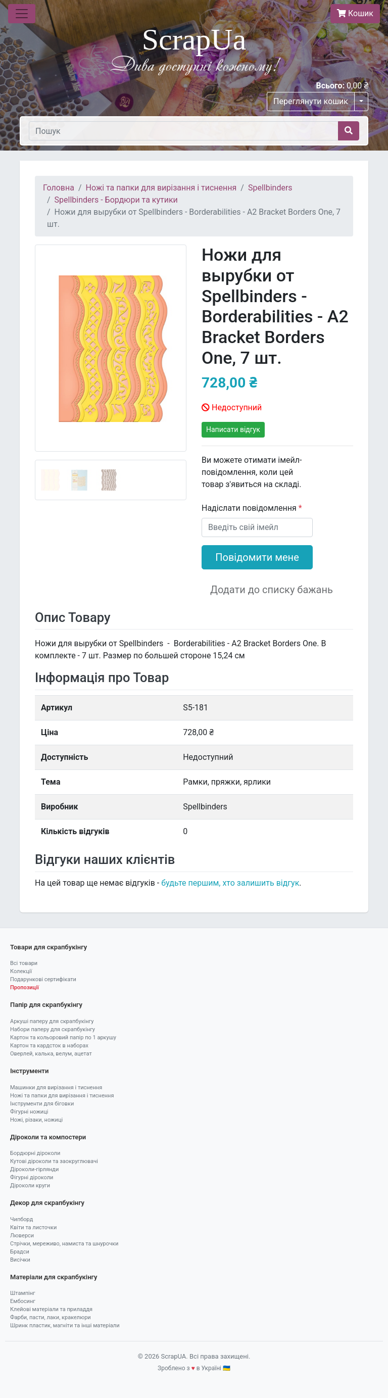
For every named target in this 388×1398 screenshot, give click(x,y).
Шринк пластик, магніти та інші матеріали (65, 1325)
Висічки (20, 1260)
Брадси (19, 1251)
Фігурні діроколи (31, 1177)
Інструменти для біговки (42, 1103)
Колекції (21, 971)
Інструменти (29, 1071)
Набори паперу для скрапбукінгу (52, 1029)
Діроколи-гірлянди (34, 1169)
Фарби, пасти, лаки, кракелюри (50, 1317)
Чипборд (21, 1219)
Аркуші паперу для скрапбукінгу (51, 1021)
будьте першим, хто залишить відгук (230, 883)
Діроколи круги (30, 1185)
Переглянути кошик (310, 101)
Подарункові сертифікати (43, 979)
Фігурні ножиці (29, 1111)
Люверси (22, 1235)
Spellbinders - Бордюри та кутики (116, 200)
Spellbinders (270, 187)
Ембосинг (22, 1301)
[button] (46, 372)
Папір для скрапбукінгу (46, 1004)
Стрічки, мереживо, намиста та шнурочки (64, 1243)
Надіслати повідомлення (250, 508)
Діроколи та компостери (48, 1137)
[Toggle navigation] (21, 13)
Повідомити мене (257, 557)
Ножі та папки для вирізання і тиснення (161, 187)
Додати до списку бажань (271, 590)
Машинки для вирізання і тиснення (56, 1087)
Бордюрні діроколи (35, 1153)
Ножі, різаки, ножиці (36, 1120)
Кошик (355, 13)
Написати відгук (233, 429)
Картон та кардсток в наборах (49, 1045)
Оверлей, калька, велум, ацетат (51, 1053)
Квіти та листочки (33, 1227)
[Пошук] (183, 130)
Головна (58, 187)
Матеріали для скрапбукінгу (54, 1277)
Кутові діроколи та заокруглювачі (54, 1161)
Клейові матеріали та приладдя (51, 1309)
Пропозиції (24, 987)
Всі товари (23, 963)
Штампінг (22, 1293)
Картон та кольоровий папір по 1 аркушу (63, 1037)
